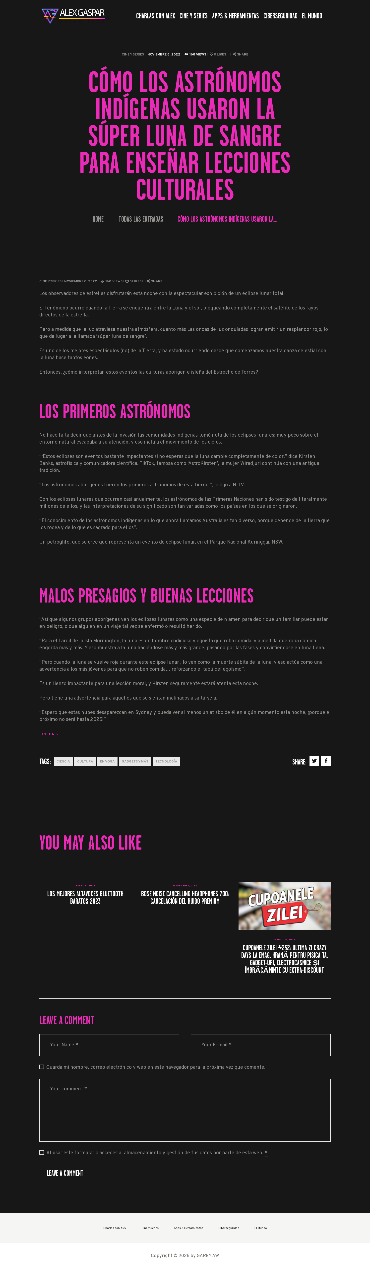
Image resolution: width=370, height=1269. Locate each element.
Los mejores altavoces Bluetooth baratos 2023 (85, 897)
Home (98, 219)
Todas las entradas (141, 219)
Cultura (85, 762)
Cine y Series (133, 54)
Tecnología (166, 762)
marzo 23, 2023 (284, 939)
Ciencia (63, 762)
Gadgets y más (135, 762)
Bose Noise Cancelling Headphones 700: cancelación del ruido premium (185, 897)
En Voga (107, 762)
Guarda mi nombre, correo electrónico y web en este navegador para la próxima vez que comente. (155, 1067)
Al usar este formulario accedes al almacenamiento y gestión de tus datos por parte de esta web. (156, 1153)
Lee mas (48, 734)
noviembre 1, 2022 (185, 885)
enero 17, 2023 (85, 885)
